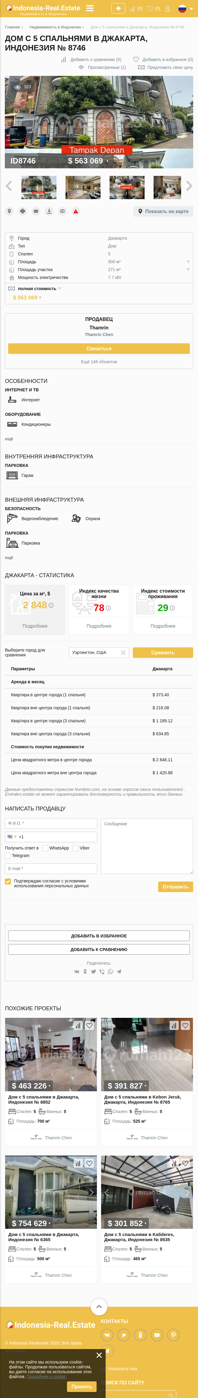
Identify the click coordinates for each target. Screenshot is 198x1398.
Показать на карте (166, 209)
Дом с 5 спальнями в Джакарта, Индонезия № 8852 (43, 1089)
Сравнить (162, 642)
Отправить (176, 876)
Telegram (21, 845)
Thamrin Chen (99, 324)
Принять (82, 1386)
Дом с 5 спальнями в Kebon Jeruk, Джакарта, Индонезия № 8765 (142, 1089)
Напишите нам (122, 1358)
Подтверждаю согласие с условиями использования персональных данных (51, 873)
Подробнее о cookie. (47, 1376)
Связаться (98, 338)
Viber (84, 837)
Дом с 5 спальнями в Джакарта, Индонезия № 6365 (43, 1227)
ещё (9, 428)
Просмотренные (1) (107, 67)
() (140, 8)
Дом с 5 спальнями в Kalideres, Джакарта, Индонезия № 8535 (139, 1227)
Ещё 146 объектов (99, 351)
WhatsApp (59, 837)
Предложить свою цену (170, 67)
